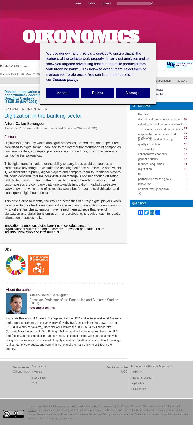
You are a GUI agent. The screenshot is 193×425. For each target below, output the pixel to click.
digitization (145, 169)
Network (182, 80)
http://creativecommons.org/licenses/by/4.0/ (52, 418)
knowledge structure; (76, 225)
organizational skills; (19, 229)
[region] (98, 74)
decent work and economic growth (160, 119)
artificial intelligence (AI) (153, 189)
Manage (133, 93)
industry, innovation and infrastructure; (32, 232)
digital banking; (49, 225)
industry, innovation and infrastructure (162, 124)
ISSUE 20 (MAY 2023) (25, 74)
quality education (149, 144)
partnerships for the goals (154, 179)
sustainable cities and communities (160, 129)
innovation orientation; (21, 225)
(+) (139, 193)
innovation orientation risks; (84, 229)
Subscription (163, 80)
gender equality (148, 159)
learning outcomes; (49, 229)
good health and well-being (155, 139)
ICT (140, 174)
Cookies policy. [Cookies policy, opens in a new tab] (65, 80)
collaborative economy (152, 154)
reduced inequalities (151, 164)
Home (4, 74)
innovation (144, 184)
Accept (63, 93)
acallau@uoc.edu (42, 308)
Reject (97, 93)
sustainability (146, 149)
